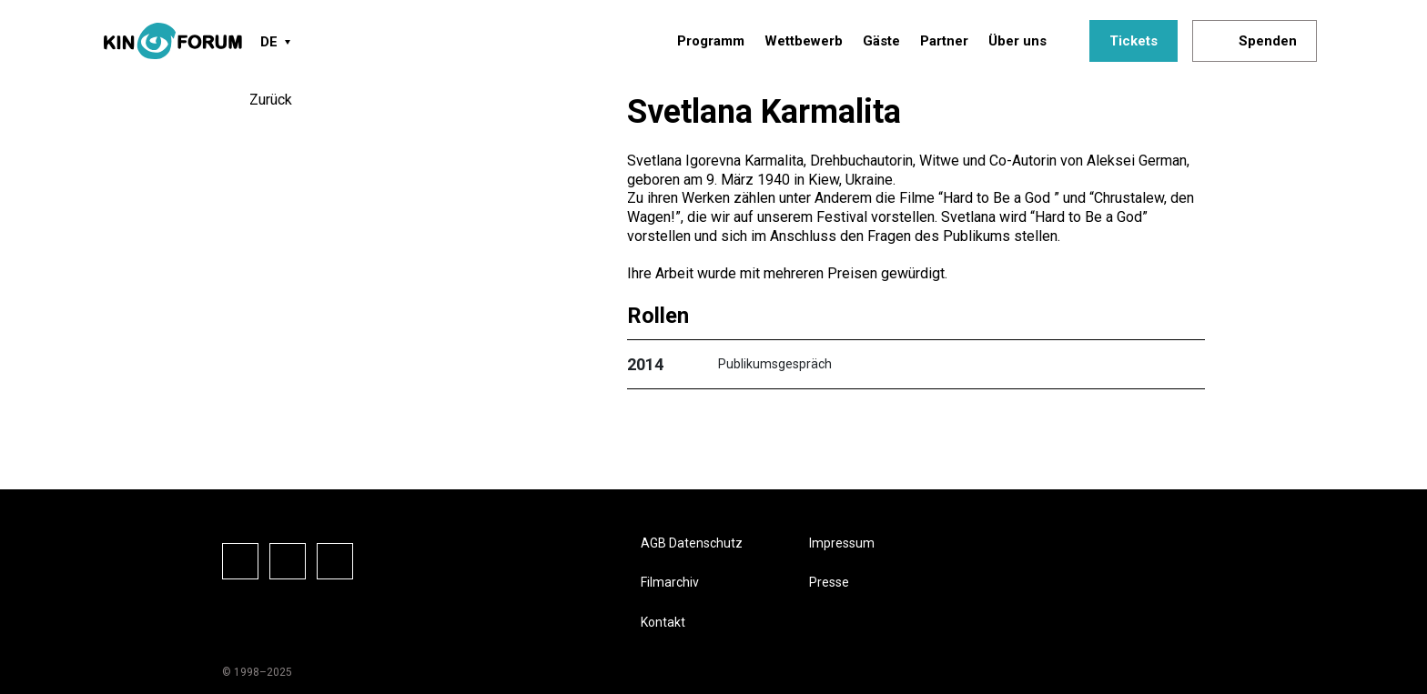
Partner (944, 41)
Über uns (1017, 41)
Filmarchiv (670, 582)
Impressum (842, 543)
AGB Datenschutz (692, 543)
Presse (829, 582)
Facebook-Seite (240, 561)
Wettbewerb (803, 41)
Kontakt (663, 622)
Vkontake (335, 561)
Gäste (881, 41)
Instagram (287, 561)
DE (269, 42)
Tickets (1133, 41)
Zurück (270, 99)
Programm (710, 41)
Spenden (1268, 41)
